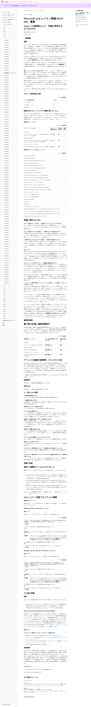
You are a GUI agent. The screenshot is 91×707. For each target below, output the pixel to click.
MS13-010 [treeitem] (6, 262)
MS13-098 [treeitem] (7, 59)
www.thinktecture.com (37, 604)
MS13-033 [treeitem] (7, 209)
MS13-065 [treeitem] (7, 135)
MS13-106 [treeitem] (6, 40)
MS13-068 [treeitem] (7, 128)
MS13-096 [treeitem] (7, 63)
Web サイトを (61, 290)
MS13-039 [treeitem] (7, 195)
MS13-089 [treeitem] (7, 79)
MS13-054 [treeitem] (7, 160)
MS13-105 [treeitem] (6, 42)
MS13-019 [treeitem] (6, 241)
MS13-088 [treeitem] (7, 82)
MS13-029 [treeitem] (7, 218)
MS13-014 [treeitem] (6, 253)
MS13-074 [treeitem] (7, 114)
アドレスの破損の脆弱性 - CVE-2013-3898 (82, 19)
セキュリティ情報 (38, 10)
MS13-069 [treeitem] (7, 126)
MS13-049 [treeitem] (7, 172)
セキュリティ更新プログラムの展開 (82, 25)
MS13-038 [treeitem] (7, 197)
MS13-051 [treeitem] (6, 167)
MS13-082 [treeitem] (7, 96)
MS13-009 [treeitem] (7, 265)
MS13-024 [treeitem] (7, 230)
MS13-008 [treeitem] (7, 267)
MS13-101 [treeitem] (6, 52)
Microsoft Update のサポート (54, 635)
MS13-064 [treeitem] (7, 137)
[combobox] (9, 12)
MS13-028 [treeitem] (7, 221)
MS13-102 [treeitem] (6, 49)
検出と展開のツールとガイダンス (82, 22)
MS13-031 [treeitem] (6, 214)
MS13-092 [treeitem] (7, 72)
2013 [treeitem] (5, 38)
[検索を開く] (83, 2)
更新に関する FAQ (79, 15)
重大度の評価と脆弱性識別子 (81, 17)
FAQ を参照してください (55, 316)
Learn (25, 10)
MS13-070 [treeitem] (7, 123)
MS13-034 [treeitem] (7, 207)
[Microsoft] (2, 2)
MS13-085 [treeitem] (7, 89)
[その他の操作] (66, 11)
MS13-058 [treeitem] (7, 151)
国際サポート (46, 644)
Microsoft (26, 599)
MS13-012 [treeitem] (6, 258)
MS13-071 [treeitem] (6, 121)
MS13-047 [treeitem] (7, 177)
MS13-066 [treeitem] (7, 133)
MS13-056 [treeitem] (7, 156)
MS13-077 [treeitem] (7, 107)
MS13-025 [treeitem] (7, 228)
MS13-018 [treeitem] (6, 244)
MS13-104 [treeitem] (6, 45)
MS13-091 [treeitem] (6, 75)
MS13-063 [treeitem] (7, 140)
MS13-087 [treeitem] (7, 84)
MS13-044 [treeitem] (7, 184)
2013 (45, 10)
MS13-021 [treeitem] (6, 237)
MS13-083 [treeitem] (7, 93)
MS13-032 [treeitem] (7, 211)
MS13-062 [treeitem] (7, 142)
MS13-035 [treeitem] (7, 204)
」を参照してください (54, 119)
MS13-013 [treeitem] (6, 255)
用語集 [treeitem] (4, 325)
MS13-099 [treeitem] (7, 56)
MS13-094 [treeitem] (7, 68)
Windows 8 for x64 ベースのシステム (31, 134)
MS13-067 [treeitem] (7, 130)
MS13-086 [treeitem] (7, 86)
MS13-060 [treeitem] (7, 147)
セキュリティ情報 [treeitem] (7, 24)
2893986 (55, 100)
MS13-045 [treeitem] (7, 181)
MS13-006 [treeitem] (7, 272)
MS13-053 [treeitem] (7, 163)
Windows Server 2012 (28, 140)
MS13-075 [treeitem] (7, 112)
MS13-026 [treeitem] (7, 225)
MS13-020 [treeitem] (7, 239)
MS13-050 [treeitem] (7, 170)
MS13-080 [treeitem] (7, 100)
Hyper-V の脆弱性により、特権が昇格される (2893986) (82, 13)
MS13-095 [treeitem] (7, 65)
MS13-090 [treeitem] (7, 77)
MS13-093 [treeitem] (7, 70)
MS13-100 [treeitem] (6, 54)
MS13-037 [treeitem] (7, 200)
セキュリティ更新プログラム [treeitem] (8, 15)
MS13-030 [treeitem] (7, 216)
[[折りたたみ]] (15, 9)
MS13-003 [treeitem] (7, 278)
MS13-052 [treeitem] (7, 165)
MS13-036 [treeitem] (7, 202)
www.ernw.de (51, 604)
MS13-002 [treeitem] (7, 281)
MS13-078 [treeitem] (7, 105)
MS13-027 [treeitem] (7, 223)
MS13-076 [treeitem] (7, 109)
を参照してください (41, 78)
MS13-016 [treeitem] (6, 248)
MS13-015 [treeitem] (6, 251)
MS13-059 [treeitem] (7, 149)
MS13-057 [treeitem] (7, 153)
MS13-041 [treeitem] (6, 190)
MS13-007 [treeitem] (7, 269)
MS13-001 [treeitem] (6, 283)
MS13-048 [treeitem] (7, 174)
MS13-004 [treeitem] (7, 276)
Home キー (30, 10)
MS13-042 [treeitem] (7, 188)
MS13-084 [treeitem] (7, 91)
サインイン (87, 1)
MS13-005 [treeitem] (7, 274)
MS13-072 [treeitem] (7, 119)
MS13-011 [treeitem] (6, 260)
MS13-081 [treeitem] (6, 98)
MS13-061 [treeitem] (6, 144)
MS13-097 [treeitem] (7, 61)
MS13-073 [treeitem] (7, 116)
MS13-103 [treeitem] (6, 47)
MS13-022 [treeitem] (7, 235)
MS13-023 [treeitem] (7, 232)
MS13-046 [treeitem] (7, 179)
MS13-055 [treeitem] (7, 158)
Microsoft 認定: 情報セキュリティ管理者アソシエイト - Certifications (37, 689)
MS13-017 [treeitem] (6, 246)
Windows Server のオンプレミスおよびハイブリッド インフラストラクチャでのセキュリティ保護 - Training (45, 684)
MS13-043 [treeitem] (7, 186)
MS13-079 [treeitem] (7, 103)
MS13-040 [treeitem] (7, 193)
